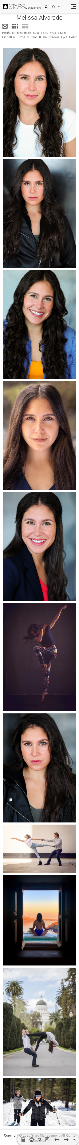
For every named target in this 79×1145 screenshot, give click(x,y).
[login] (59, 6)
